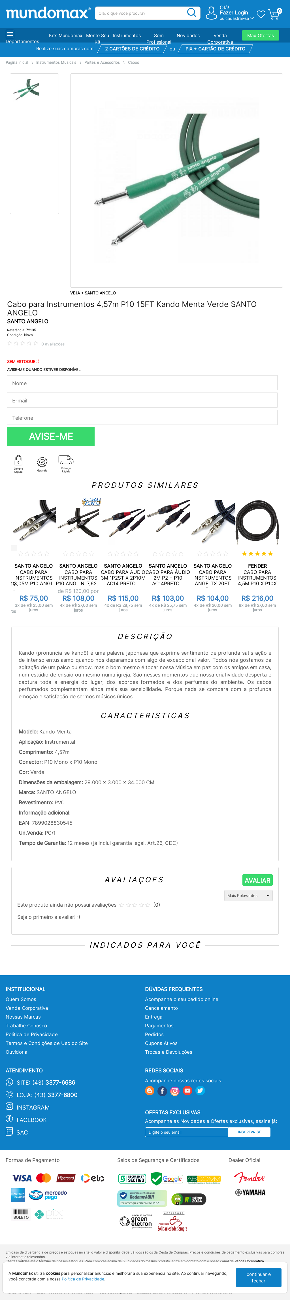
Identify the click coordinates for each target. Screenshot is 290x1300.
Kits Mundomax (65, 35)
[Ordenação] (248, 895)
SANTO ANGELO (27, 321)
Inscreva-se (249, 1132)
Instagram (33, 1107)
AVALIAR (257, 880)
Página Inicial (17, 62)
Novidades (188, 35)
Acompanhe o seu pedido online (181, 999)
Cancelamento (161, 1008)
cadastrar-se (237, 18)
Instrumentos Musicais (56, 62)
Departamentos (22, 41)
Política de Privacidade (32, 1034)
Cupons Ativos (161, 1043)
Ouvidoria (16, 1052)
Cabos (133, 62)
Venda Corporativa (27, 1008)
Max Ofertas (260, 35)
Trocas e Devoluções (168, 1052)
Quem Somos (21, 999)
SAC (22, 1132)
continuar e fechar (259, 1277)
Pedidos (154, 1034)
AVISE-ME (51, 436)
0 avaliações (53, 344)
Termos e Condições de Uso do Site (47, 1043)
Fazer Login (234, 13)
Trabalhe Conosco (26, 1025)
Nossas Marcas (23, 1017)
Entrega (154, 1017)
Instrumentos (127, 35)
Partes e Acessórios (102, 62)
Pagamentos (159, 1025)
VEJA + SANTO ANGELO (93, 292)
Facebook (32, 1120)
